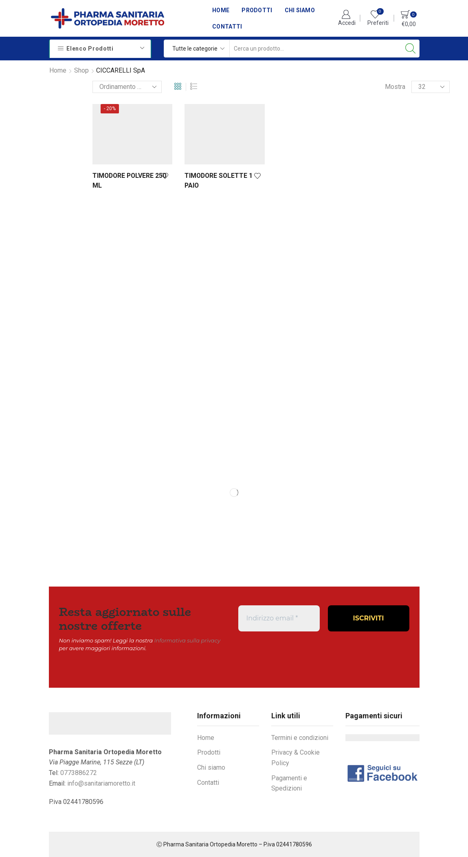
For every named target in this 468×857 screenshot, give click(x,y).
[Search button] (410, 48)
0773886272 (78, 773)
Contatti (227, 26)
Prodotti (257, 10)
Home (220, 10)
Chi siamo (300, 10)
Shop (81, 70)
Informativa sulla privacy (187, 640)
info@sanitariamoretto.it (101, 783)
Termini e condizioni (299, 738)
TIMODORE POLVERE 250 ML (129, 180)
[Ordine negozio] (127, 87)
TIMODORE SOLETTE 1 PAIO (219, 180)
